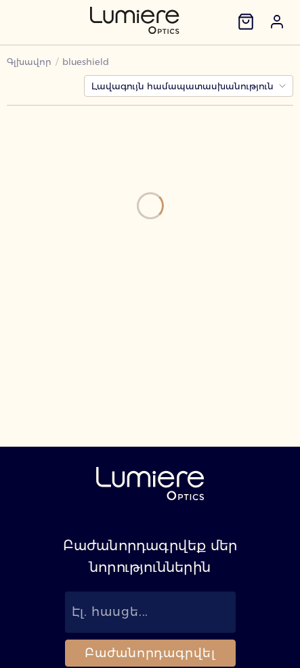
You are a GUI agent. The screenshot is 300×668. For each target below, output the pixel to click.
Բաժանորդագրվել (150, 653)
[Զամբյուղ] (246, 22)
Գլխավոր (29, 61)
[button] (277, 22)
